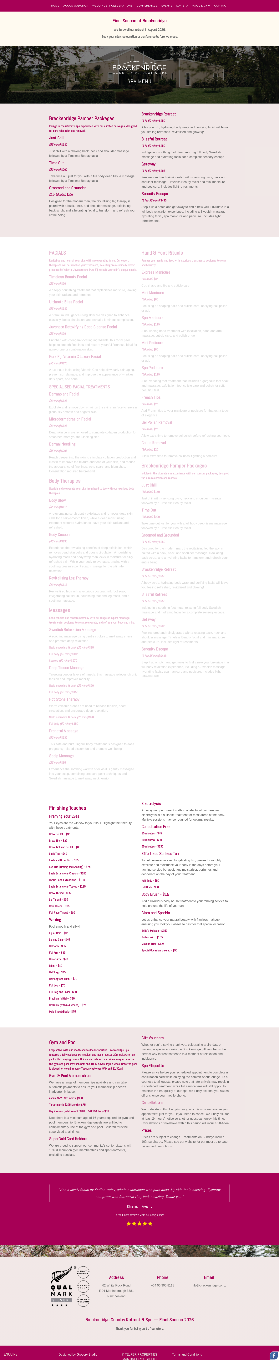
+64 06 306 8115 (162, 1285)
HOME (55, 5)
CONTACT (221, 5)
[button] (55, 6)
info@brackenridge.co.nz (209, 1285)
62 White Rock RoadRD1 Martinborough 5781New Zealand (116, 1291)
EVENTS (167, 5)
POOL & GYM (201, 5)
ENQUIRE (10, 1354)
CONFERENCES (147, 5)
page (161, 1215)
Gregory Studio (87, 1354)
